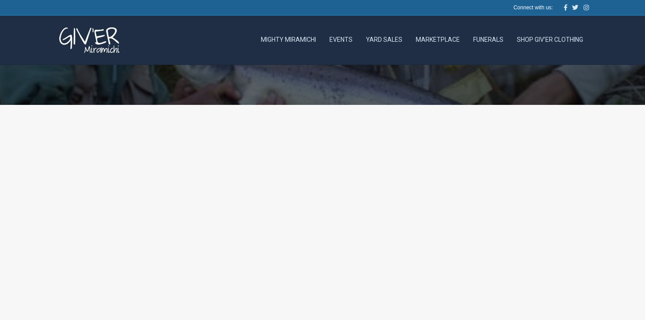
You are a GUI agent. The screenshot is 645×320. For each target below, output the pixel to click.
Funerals (488, 39)
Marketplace (438, 39)
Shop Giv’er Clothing (550, 39)
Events (341, 39)
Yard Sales (384, 39)
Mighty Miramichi (288, 39)
